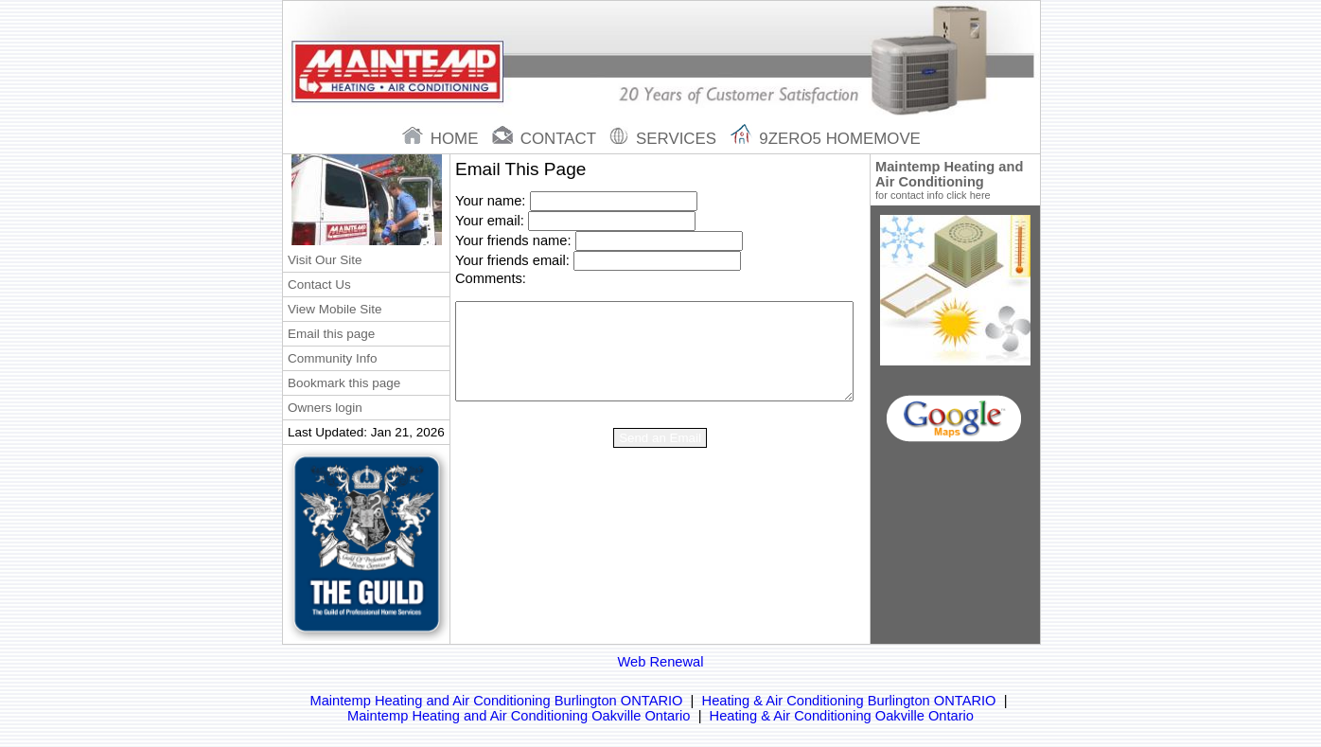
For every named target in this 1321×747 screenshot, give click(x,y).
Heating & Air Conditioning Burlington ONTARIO (849, 700)
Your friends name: (513, 240)
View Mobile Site (334, 309)
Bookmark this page (344, 383)
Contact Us (319, 284)
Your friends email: (512, 260)
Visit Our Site (324, 260)
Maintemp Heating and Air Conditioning (955, 180)
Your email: (489, 220)
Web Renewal (661, 661)
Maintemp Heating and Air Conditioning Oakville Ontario (519, 715)
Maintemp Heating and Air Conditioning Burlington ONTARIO (495, 700)
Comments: (490, 278)
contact (546, 139)
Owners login (325, 407)
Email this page (331, 334)
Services (664, 139)
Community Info (332, 358)
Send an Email (660, 438)
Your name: (490, 200)
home (442, 139)
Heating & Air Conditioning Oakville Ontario (842, 715)
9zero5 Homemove (826, 139)
